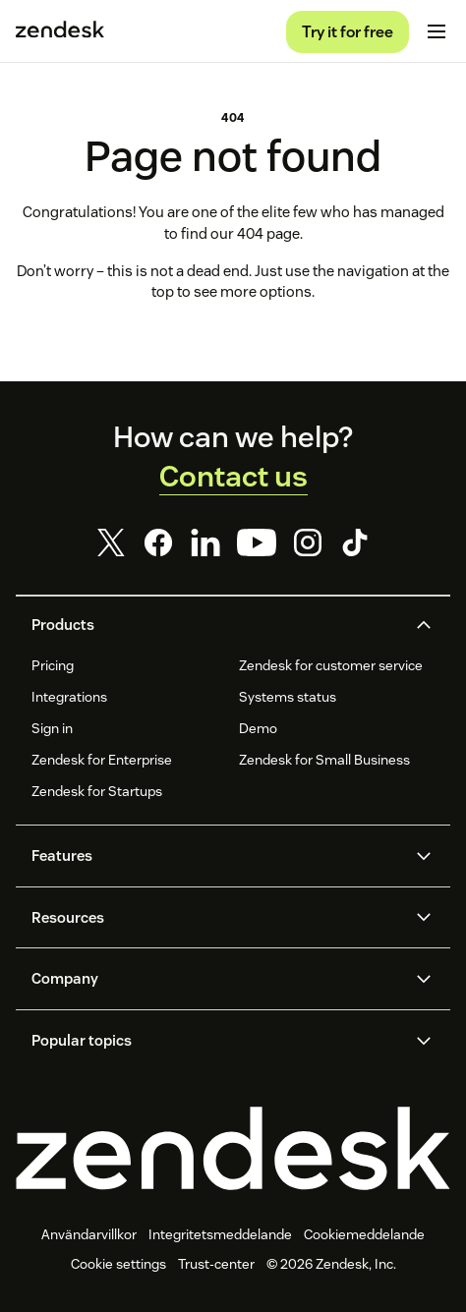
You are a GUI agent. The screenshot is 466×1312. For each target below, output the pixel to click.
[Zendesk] (233, 1148)
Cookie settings (118, 1264)
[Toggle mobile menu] (436, 31)
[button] (216, 625)
